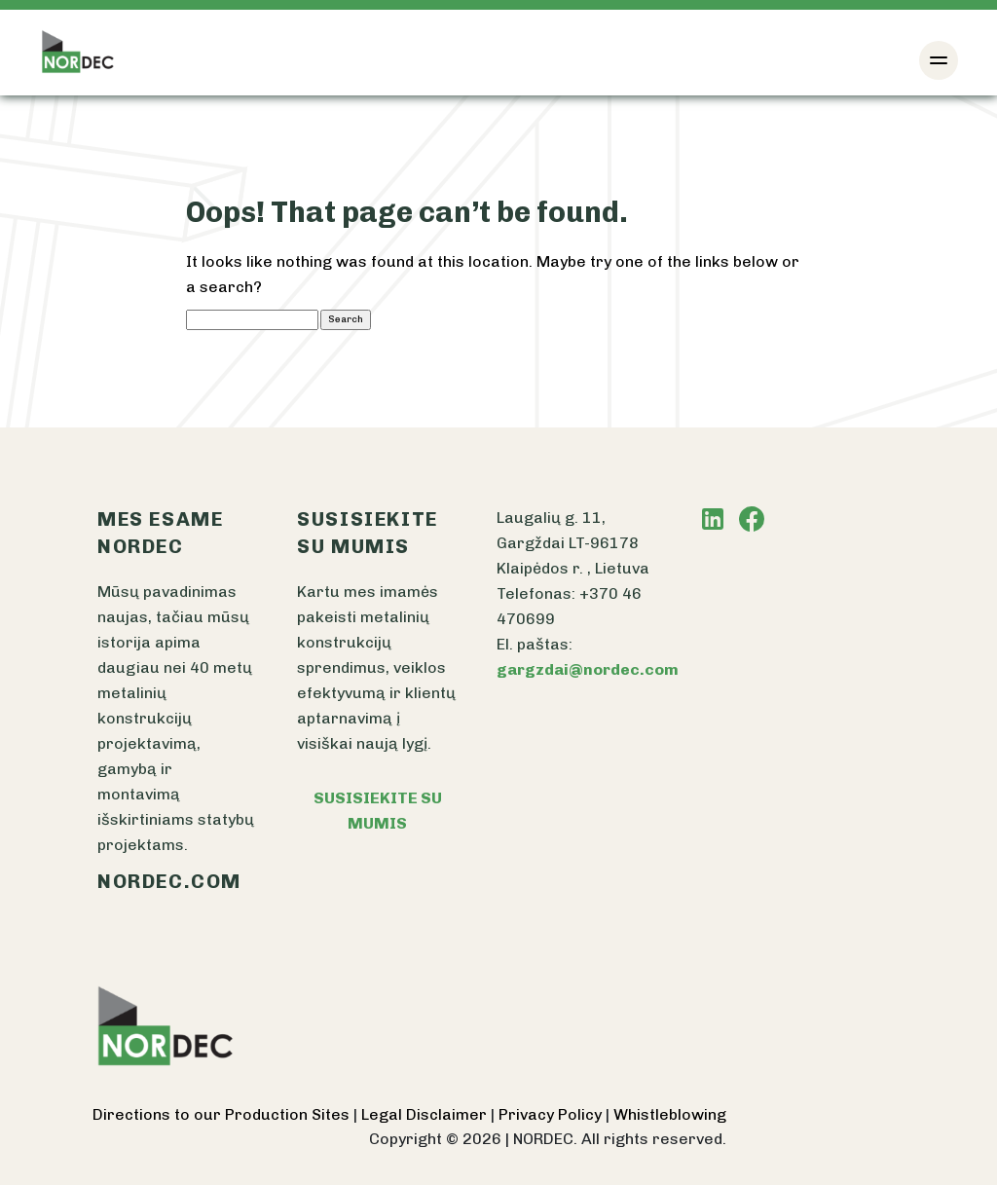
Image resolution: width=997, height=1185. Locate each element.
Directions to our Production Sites (222, 1114)
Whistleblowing (669, 1114)
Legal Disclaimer (426, 1114)
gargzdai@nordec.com (588, 669)
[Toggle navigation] (938, 60)
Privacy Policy (552, 1114)
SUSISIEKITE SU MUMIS (378, 811)
